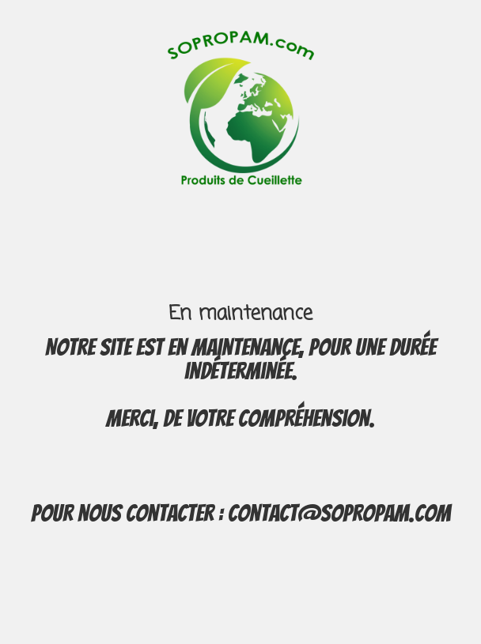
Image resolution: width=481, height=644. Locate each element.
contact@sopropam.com (339, 513)
